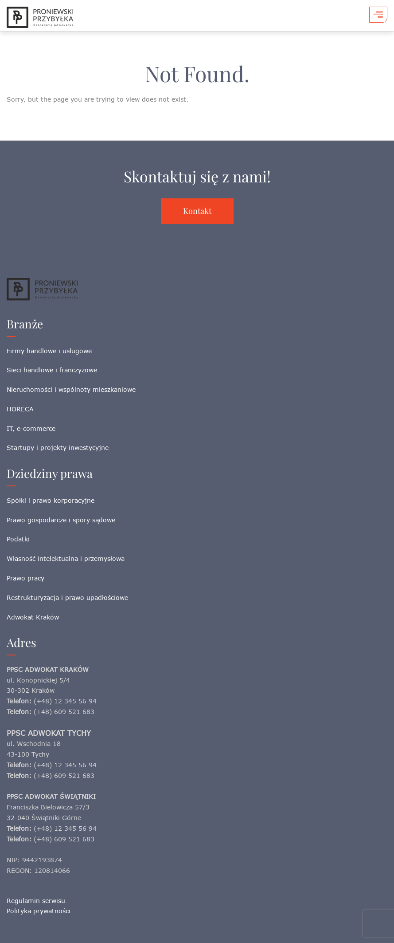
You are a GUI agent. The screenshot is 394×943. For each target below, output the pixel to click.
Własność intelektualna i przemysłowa (66, 558)
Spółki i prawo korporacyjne (50, 500)
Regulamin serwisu (36, 900)
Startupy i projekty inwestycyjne (58, 447)
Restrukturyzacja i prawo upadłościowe (67, 597)
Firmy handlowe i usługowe (49, 351)
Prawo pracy (25, 578)
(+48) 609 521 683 (64, 711)
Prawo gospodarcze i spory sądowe (61, 520)
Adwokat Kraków (33, 617)
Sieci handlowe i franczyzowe (52, 370)
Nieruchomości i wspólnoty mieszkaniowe (71, 389)
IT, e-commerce (31, 428)
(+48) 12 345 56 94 (65, 701)
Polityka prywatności (38, 911)
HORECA (20, 409)
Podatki (18, 539)
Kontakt (197, 210)
